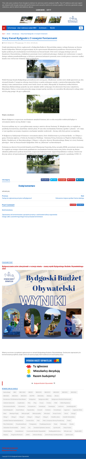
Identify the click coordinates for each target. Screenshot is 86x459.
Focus (41, 403)
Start (3, 34)
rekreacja (63, 424)
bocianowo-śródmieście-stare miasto (14, 399)
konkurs (47, 410)
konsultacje (57, 410)
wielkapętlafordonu (55, 431)
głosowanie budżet (9, 406)
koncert (40, 410)
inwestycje (52, 406)
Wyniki (52, 28)
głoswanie (21, 406)
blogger (73, 205)
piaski (69, 421)
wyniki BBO (78, 431)
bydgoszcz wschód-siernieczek (61, 399)
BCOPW (32, 396)
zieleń (27, 435)
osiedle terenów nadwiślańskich (13, 421)
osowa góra (30, 421)
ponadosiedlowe (21, 424)
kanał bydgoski (8, 410)
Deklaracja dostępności (10, 448)
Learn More (40, 10)
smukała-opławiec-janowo (42, 428)
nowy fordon (57, 413)
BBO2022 (73, 392)
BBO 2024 (22, 392)
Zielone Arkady (37, 435)
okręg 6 (45, 417)
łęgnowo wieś (77, 410)
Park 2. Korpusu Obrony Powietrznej (53, 421)
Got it (49, 10)
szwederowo (19, 431)
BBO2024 (15, 396)
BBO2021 (65, 392)
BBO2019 (47, 392)
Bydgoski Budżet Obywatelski (43, 383)
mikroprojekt (25, 413)
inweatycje (42, 406)
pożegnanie (32, 424)
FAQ (29, 403)
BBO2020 (56, 392)
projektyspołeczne (45, 424)
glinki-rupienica (65, 403)
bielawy (49, 396)
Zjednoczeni (69, 435)
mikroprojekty (37, 413)
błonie (57, 396)
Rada (55, 424)
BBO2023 (6, 396)
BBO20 (31, 392)
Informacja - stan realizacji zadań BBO (22, 28)
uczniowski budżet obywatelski (36, 431)
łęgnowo (67, 410)
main (4, 413)
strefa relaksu (7, 431)
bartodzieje (6, 392)
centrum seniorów (8, 403)
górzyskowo (32, 406)
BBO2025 (23, 396)
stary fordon (67, 428)
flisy (35, 403)
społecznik (56, 428)
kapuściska (30, 410)
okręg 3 (21, 417)
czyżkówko (21, 403)
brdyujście (32, 399)
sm (29, 428)
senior (23, 428)
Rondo (72, 424)
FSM (55, 403)
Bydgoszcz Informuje (9, 450)
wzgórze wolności (17, 435)
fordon (49, 403)
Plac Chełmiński (8, 424)
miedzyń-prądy (14, 413)
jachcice (60, 406)
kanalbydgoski (71, 406)
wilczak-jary (15, 34)
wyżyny (5, 435)
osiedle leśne (55, 417)
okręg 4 (29, 417)
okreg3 (73, 413)
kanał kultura (20, 410)
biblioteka (41, 396)
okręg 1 (5, 417)
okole (8, 34)
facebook (80, 205)
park (38, 421)
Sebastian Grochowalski (10, 428)
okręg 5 (37, 417)
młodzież (47, 413)
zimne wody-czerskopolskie (53, 435)
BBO (15, 392)
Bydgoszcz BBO (43, 399)
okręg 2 (13, 417)
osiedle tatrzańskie (68, 417)
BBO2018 (38, 392)
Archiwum (42, 28)
